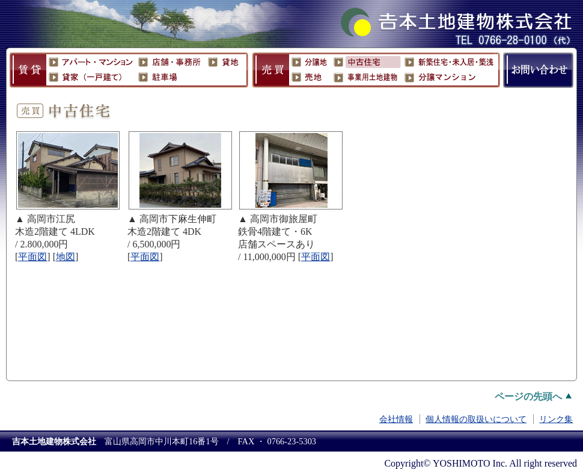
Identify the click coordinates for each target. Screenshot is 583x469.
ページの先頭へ (528, 396)
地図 (65, 257)
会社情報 (396, 419)
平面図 (315, 257)
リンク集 (556, 419)
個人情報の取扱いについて (476, 419)
